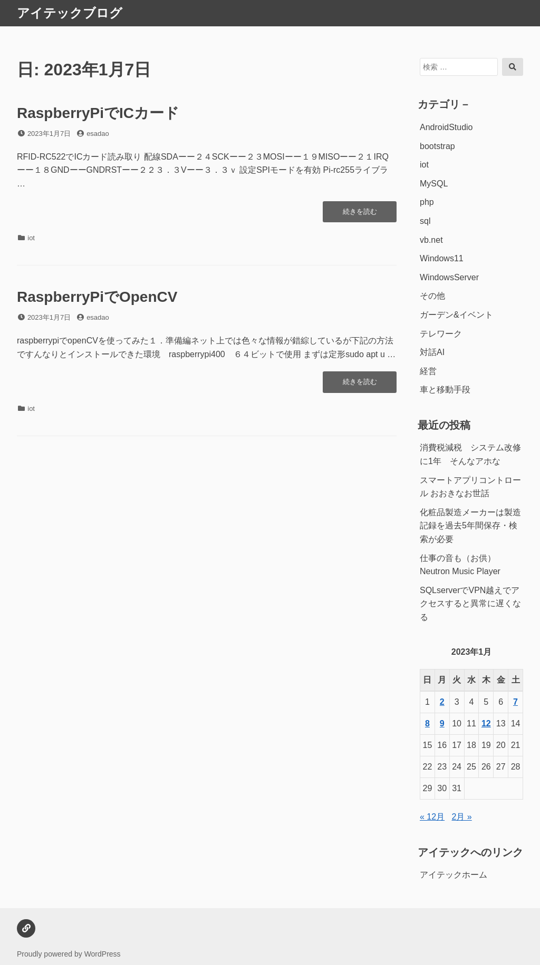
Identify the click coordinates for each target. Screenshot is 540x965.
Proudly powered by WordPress (69, 954)
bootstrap (437, 146)
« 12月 (432, 816)
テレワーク (441, 333)
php (427, 202)
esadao (97, 133)
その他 (432, 295)
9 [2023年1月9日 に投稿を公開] (442, 723)
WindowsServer (449, 277)
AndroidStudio (446, 127)
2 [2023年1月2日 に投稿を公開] (442, 701)
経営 (428, 371)
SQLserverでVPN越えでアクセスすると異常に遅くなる (470, 604)
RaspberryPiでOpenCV (97, 297)
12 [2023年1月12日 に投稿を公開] (486, 723)
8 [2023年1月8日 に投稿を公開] (427, 723)
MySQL (434, 183)
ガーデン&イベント (456, 314)
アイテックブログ (69, 13)
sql (425, 220)
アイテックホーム (453, 874)
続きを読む (362, 214)
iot (31, 238)
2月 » (462, 816)
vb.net (431, 239)
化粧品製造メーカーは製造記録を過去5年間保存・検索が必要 (470, 526)
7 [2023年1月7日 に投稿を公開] (515, 701)
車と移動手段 (445, 389)
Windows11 (442, 258)
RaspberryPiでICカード (98, 113)
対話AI (432, 352)
